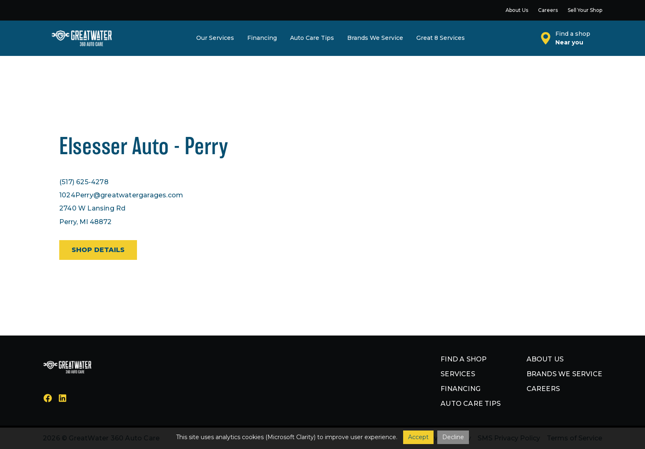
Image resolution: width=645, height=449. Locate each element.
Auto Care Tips (471, 403)
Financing (460, 389)
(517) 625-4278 (84, 182)
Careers (543, 389)
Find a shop (464, 359)
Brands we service (564, 374)
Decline (453, 437)
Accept (418, 437)
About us (545, 359)
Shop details (98, 250)
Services (458, 374)
